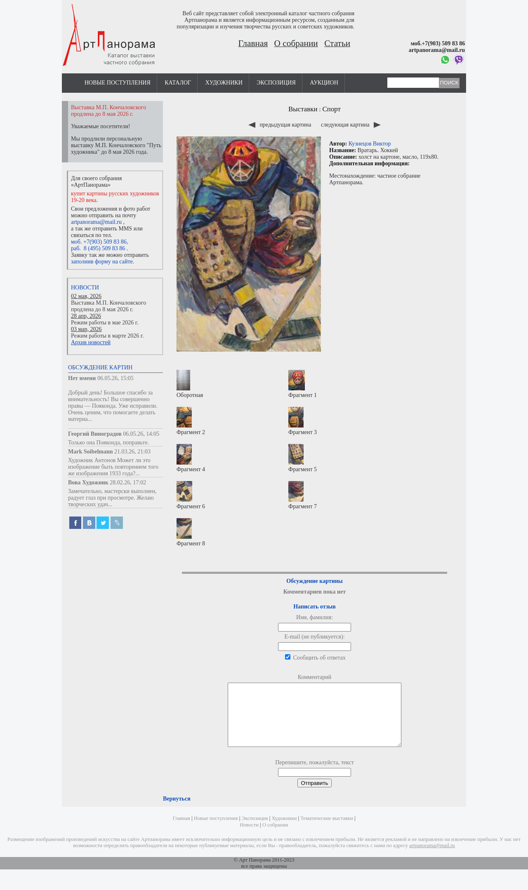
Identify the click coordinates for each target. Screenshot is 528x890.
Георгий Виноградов (95, 434)
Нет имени (82, 378)
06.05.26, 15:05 (115, 378)
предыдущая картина (280, 125)
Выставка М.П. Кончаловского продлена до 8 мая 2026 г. (108, 306)
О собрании (296, 43)
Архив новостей (91, 342)
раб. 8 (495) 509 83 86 (98, 248)
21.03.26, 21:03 (132, 452)
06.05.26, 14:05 (141, 434)
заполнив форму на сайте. (102, 261)
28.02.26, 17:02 (128, 482)
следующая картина (351, 125)
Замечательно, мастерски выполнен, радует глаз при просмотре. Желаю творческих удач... (112, 497)
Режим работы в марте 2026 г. (107, 336)
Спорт (332, 109)
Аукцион (324, 83)
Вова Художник (88, 482)
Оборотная (190, 384)
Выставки (303, 109)
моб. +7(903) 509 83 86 (99, 242)
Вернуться (176, 811)
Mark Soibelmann (90, 452)
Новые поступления (118, 83)
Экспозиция (276, 83)
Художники (224, 83)
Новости (85, 287)
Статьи (337, 43)
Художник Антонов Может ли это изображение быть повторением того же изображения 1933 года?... (113, 467)
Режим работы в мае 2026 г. (104, 322)
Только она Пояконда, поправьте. (108, 442)
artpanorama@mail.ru (96, 222)
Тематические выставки (326, 831)
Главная (253, 43)
